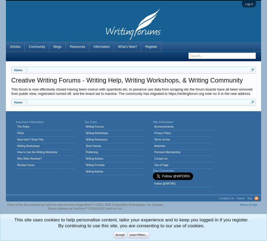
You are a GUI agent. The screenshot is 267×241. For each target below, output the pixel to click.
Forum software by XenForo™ (85, 208)
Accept (120, 235)
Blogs (57, 47)
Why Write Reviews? (29, 158)
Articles (15, 47)
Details (157, 204)
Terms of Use (162, 139)
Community (37, 47)
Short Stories (93, 146)
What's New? (127, 47)
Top (249, 198)
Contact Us (160, 158)
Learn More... (138, 235)
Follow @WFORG (165, 183)
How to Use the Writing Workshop (37, 152)
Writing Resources (97, 139)
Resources (77, 47)
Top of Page (161, 165)
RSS (256, 198)
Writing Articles (94, 158)
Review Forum (25, 165)
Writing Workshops (28, 146)
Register (151, 47)
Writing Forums (95, 126)
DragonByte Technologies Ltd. (131, 204)
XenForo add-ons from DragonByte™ (69, 204)
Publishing (92, 152)
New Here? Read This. (30, 139)
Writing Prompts (95, 165)
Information (101, 47)
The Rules (23, 126)
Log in (249, 4)
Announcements (164, 126)
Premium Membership (167, 152)
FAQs (20, 133)
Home (240, 198)
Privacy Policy (162, 133)
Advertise (159, 146)
